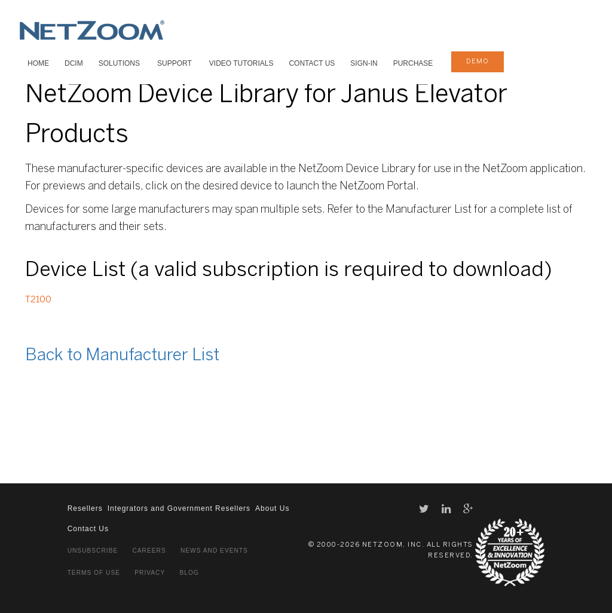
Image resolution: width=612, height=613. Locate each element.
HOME (38, 63)
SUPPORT (174, 63)
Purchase (413, 63)
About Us (272, 508)
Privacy (149, 572)
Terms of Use (94, 572)
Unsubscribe (93, 550)
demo (477, 62)
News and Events (214, 550)
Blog (188, 572)
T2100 (38, 300)
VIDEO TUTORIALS (241, 63)
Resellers (85, 508)
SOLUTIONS (119, 63)
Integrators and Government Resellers (179, 508)
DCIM (74, 63)
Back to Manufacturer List (122, 356)
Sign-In (363, 63)
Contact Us (312, 63)
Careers (149, 550)
